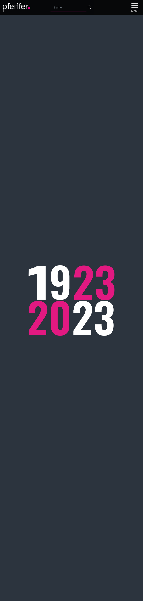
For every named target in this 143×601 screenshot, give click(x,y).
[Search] (68, 7)
